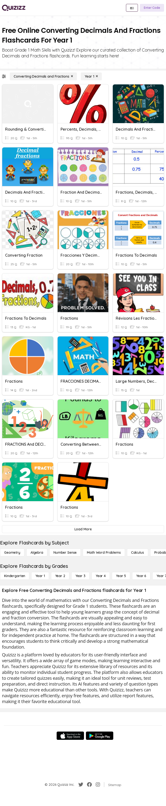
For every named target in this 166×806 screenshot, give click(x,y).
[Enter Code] (152, 8)
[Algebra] (36, 552)
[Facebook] (89, 784)
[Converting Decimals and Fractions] (43, 76)
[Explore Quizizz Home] (13, 8)
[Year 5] (121, 576)
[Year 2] (60, 576)
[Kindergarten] (14, 576)
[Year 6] (141, 576)
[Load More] (83, 529)
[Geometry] (12, 552)
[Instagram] (98, 784)
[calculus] (137, 552)
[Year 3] (80, 576)
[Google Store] (99, 736)
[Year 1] (91, 76)
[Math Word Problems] (104, 552)
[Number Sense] (65, 552)
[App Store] (70, 736)
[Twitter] (80, 784)
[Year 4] (101, 576)
